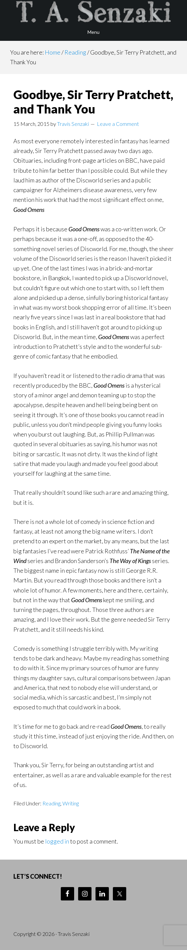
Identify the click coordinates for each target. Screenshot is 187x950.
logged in (57, 841)
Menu (93, 32)
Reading (51, 803)
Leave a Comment (118, 124)
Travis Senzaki (93, 11)
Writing (70, 803)
